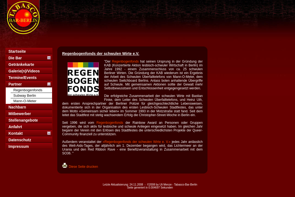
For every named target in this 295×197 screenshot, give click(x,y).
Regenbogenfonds (27, 90)
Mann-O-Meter (25, 101)
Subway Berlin (24, 95)
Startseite (17, 51)
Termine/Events (22, 77)
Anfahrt (15, 127)
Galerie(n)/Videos (24, 71)
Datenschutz (19, 140)
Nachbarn (17, 107)
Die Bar (15, 58)
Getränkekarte (21, 64)
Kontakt (15, 133)
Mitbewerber (19, 113)
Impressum (18, 146)
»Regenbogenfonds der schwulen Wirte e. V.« (137, 142)
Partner (15, 84)
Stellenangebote (23, 120)
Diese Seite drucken (83, 167)
